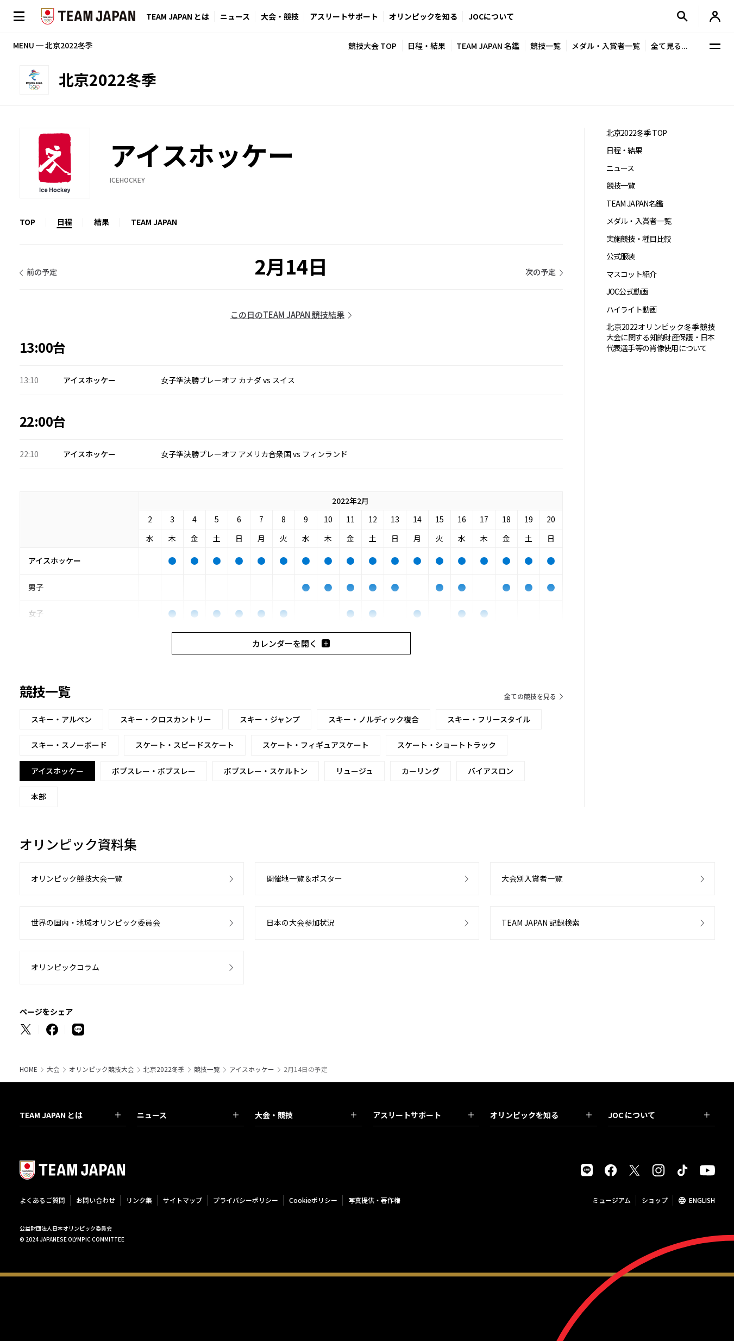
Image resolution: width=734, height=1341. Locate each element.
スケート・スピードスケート (184, 744)
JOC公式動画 (627, 291)
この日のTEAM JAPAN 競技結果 (287, 314)
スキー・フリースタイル (488, 719)
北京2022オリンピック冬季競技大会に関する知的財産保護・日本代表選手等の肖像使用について (660, 337)
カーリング (420, 770)
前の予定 (42, 271)
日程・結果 (426, 45)
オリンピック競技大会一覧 (76, 878)
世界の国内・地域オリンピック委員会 (95, 922)
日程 (64, 221)
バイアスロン (490, 770)
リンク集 (139, 1200)
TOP (27, 221)
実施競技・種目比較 (639, 239)
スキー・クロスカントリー (165, 719)
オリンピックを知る (423, 16)
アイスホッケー (251, 1069)
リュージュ (354, 770)
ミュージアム (611, 1200)
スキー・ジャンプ (270, 719)
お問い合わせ (95, 1200)
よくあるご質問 (42, 1200)
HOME (28, 1069)
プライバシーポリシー (245, 1200)
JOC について (659, 1114)
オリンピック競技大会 (101, 1069)
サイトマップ (182, 1200)
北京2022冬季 (164, 1069)
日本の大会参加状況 (300, 922)
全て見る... (669, 45)
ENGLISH (702, 1200)
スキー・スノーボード (69, 744)
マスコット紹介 (631, 274)
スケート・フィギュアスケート (315, 744)
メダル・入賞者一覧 (606, 45)
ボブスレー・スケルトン (266, 770)
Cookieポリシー (313, 1200)
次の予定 (540, 271)
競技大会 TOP (372, 45)
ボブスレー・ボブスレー (154, 770)
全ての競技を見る (530, 696)
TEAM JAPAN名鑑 (634, 203)
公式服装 (620, 256)
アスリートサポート (344, 16)
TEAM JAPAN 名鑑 (487, 45)
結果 (101, 221)
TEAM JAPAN (154, 221)
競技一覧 (545, 45)
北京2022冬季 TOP (636, 133)
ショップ (655, 1200)
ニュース (235, 16)
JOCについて (491, 16)
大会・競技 (305, 1114)
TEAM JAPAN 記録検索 (540, 922)
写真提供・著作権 (374, 1200)
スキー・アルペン (61, 719)
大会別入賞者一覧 (531, 878)
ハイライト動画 (631, 309)
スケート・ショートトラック (446, 744)
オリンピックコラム (65, 967)
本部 (38, 796)
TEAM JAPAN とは (70, 1114)
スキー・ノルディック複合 (373, 719)
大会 (53, 1069)
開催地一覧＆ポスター (304, 878)
